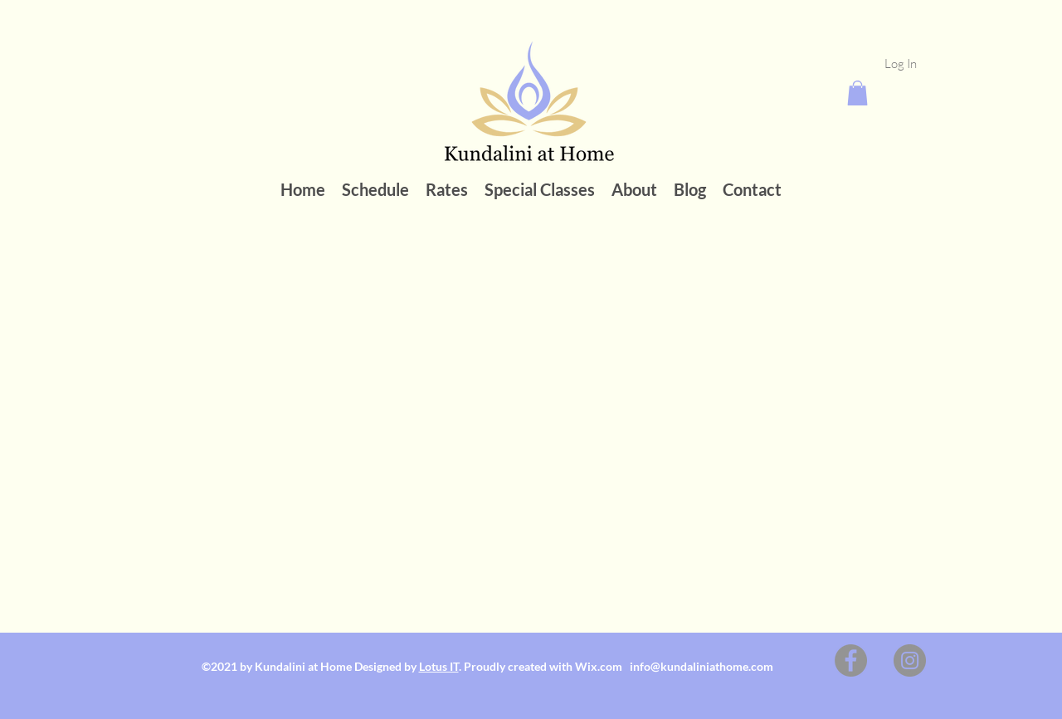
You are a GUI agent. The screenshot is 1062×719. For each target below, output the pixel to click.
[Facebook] (851, 660)
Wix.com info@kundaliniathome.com (675, 666)
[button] (857, 93)
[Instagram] (910, 660)
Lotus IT (439, 666)
